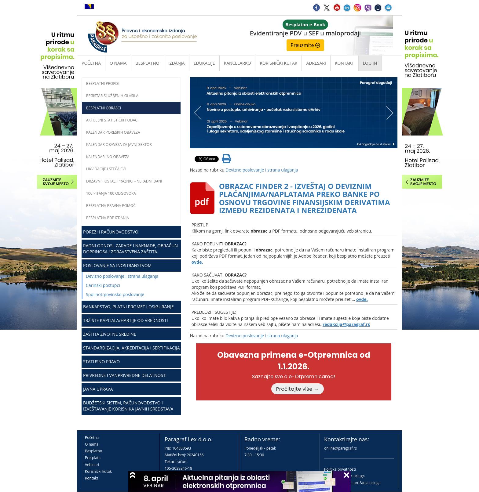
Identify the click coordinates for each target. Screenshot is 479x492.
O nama (118, 63)
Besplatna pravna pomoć (111, 205)
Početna (91, 63)
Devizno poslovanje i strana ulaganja (122, 276)
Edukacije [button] (204, 63)
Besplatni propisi (102, 83)
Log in (370, 63)
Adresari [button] (316, 63)
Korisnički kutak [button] (278, 63)
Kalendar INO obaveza (108, 156)
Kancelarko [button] (237, 63)
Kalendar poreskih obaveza (113, 132)
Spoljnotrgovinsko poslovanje (115, 294)
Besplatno (147, 63)
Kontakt (91, 478)
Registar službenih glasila (112, 95)
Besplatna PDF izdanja (107, 217)
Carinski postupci (103, 285)
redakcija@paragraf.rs (346, 324)
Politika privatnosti (340, 469)
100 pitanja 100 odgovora (111, 193)
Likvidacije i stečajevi (106, 169)
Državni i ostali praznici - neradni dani (124, 181)
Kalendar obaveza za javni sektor (119, 144)
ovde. (197, 262)
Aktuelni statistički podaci (112, 120)
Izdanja (176, 63)
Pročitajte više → (297, 389)
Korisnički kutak (98, 471)
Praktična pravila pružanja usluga (352, 482)
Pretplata (93, 457)
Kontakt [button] (344, 63)
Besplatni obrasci (103, 107)
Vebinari (92, 464)
